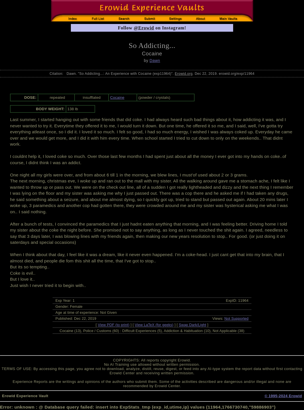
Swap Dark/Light (192, 325)
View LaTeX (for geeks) (154, 325)
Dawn (154, 60)
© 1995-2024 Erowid (283, 396)
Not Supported (236, 318)
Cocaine (117, 97)
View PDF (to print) (113, 325)
